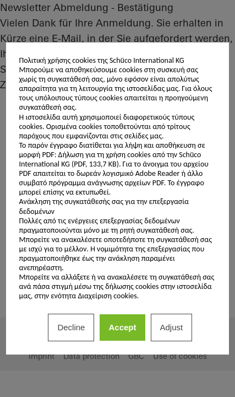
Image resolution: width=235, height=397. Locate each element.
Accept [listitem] (122, 327)
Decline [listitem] (71, 327)
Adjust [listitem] (171, 327)
